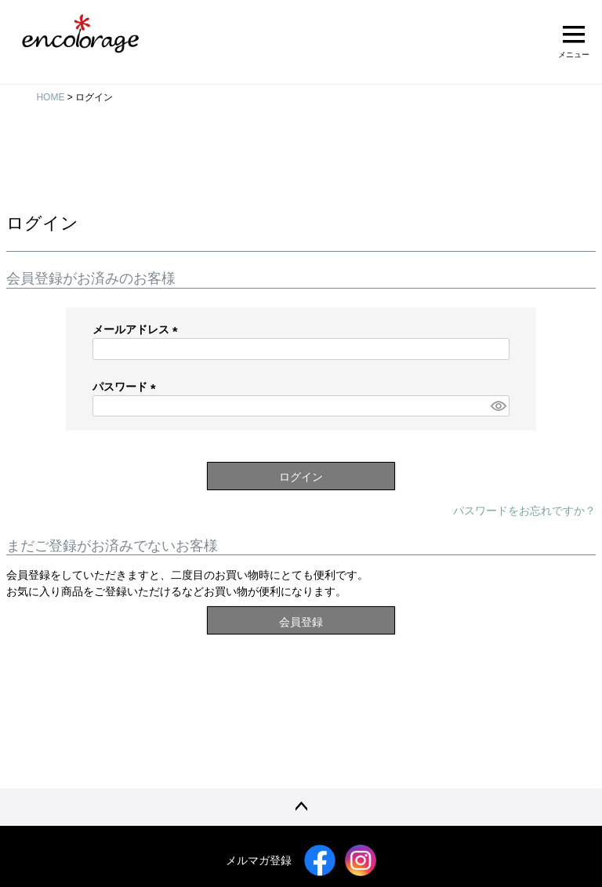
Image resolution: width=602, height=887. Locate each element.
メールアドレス (137, 329)
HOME (50, 97)
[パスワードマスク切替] (498, 406)
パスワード (126, 386)
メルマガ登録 (259, 860)
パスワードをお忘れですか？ (524, 510)
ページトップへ (301, 807)
